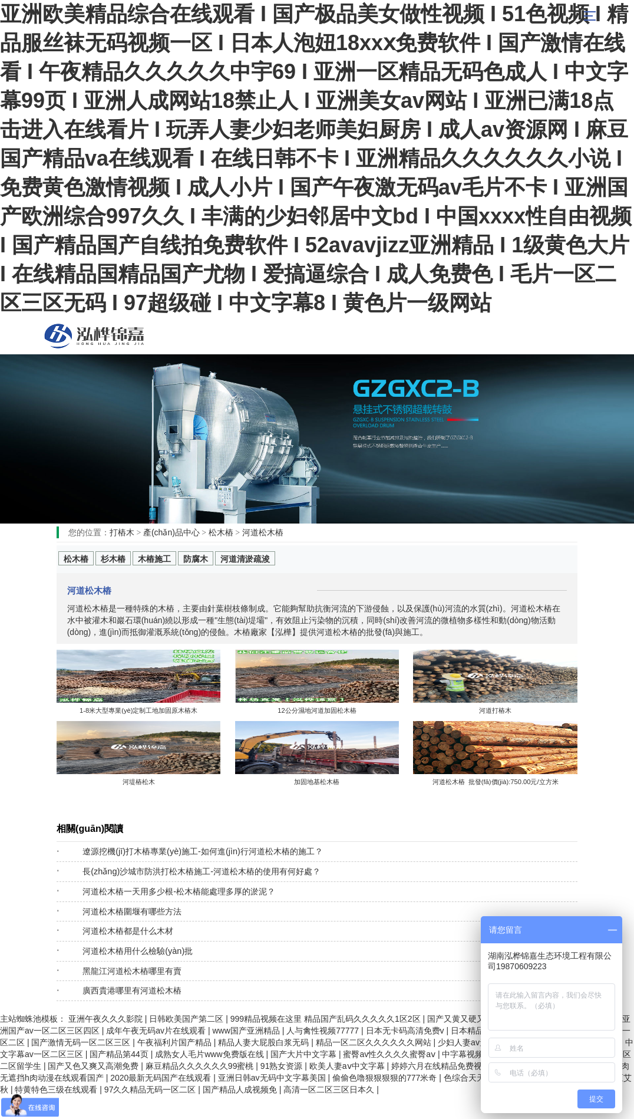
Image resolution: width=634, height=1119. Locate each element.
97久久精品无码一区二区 (151, 1089)
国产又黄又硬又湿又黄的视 (478, 1018)
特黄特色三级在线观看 (57, 1089)
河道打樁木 (495, 710)
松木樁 (94, 336)
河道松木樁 (262, 532)
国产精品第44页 (120, 1054)
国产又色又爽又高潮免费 (94, 1066)
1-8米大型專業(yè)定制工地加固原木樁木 (138, 710)
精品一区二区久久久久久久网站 (375, 1042)
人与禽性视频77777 (323, 1030)
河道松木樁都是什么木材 (127, 931)
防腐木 (195, 559)
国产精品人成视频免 (241, 1089)
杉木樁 (113, 559)
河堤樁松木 (139, 781)
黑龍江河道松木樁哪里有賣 (131, 971)
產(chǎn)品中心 (171, 532)
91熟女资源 (282, 1066)
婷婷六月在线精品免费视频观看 (450, 1066)
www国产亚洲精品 (247, 1030)
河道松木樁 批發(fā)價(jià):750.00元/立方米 (495, 781)
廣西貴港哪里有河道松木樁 (131, 990)
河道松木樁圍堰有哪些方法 (131, 911)
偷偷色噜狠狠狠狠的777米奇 (385, 1077)
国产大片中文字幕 (304, 1054)
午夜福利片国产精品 (175, 1042)
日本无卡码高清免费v (406, 1030)
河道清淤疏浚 (245, 559)
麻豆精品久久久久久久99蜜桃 (201, 1066)
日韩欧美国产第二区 (187, 1018)
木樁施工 (154, 559)
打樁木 (122, 532)
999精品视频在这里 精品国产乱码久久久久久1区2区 (326, 1018)
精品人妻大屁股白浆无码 (264, 1042)
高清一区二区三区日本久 (330, 1089)
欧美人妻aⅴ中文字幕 (348, 1066)
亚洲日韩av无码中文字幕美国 (273, 1077)
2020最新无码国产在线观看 (161, 1077)
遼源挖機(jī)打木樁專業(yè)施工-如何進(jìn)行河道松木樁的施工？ (202, 851)
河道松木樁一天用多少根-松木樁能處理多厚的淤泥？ (178, 891)
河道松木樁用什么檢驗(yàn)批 (137, 951)
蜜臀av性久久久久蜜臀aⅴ (390, 1054)
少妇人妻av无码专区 (476, 1042)
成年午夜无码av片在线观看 (157, 1030)
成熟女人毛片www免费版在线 (210, 1054)
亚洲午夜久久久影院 (106, 1018)
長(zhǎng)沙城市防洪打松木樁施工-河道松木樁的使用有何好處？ (201, 871)
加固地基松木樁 (316, 781)
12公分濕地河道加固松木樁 (317, 710)
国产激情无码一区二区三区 (82, 1042)
